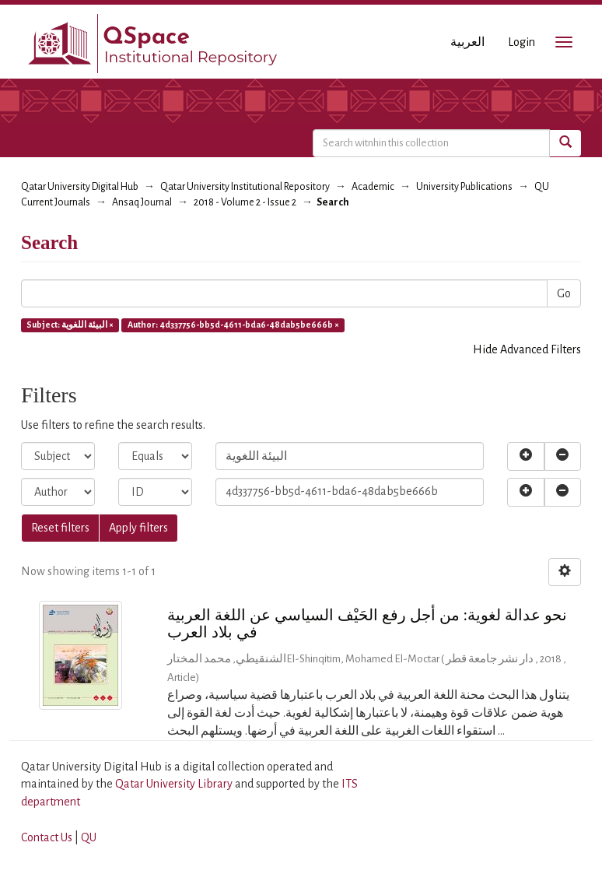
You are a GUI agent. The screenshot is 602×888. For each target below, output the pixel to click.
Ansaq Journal (142, 202)
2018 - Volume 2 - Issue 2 (245, 202)
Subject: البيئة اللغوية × (70, 324)
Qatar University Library (175, 783)
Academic (373, 186)
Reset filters (60, 527)
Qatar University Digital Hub (79, 186)
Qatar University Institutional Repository (245, 186)
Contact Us (46, 837)
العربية (467, 42)
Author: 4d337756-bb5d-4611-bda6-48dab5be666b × (233, 324)
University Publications (464, 186)
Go (564, 293)
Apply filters (138, 527)
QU (88, 837)
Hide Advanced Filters (527, 349)
